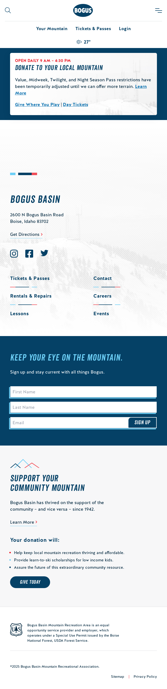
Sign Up (142, 422)
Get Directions (25, 234)
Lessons (19, 313)
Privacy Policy (145, 676)
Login (125, 28)
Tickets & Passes (93, 28)
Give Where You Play (37, 104)
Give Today (30, 582)
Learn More (22, 522)
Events (101, 313)
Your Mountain (52, 28)
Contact (102, 278)
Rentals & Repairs (31, 296)
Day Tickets (75, 104)
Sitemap (117, 676)
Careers (102, 296)
